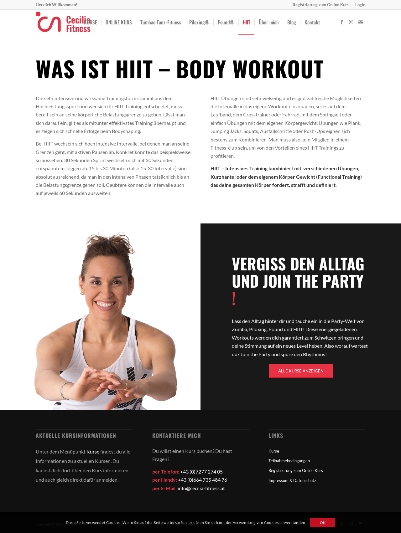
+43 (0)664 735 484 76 (202, 480)
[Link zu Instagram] (351, 22)
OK (323, 522)
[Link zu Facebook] (341, 22)
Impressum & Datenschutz (292, 480)
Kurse (92, 451)
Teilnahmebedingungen (289, 460)
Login (360, 4)
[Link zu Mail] (360, 22)
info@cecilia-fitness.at (201, 488)
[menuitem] (320, 4)
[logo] (63, 22)
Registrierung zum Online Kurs (321, 4)
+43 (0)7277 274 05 (201, 471)
